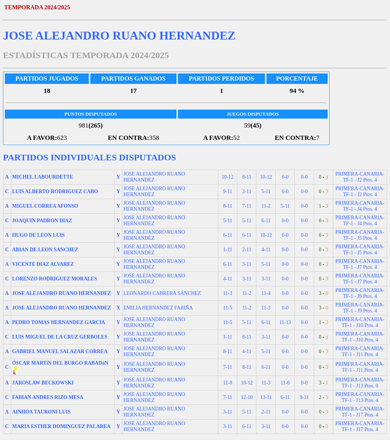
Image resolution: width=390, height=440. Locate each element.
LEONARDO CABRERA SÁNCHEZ (162, 293)
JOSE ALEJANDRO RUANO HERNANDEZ (154, 177)
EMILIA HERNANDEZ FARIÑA (158, 308)
